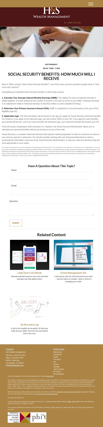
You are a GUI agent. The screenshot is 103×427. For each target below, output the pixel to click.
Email (14, 186)
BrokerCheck (50, 376)
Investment (57, 354)
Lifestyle (56, 367)
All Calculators (58, 374)
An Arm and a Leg (30, 324)
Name (14, 170)
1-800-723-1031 (72, 23)
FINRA (69, 401)
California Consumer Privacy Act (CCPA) (69, 392)
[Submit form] (16, 223)
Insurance (57, 359)
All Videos (57, 372)
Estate (55, 357)
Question (14, 201)
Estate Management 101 (73, 272)
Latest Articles (58, 369)
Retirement (57, 352)
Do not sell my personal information (47, 394)
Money (56, 364)
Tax (54, 362)
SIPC (73, 401)
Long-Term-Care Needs (29, 272)
